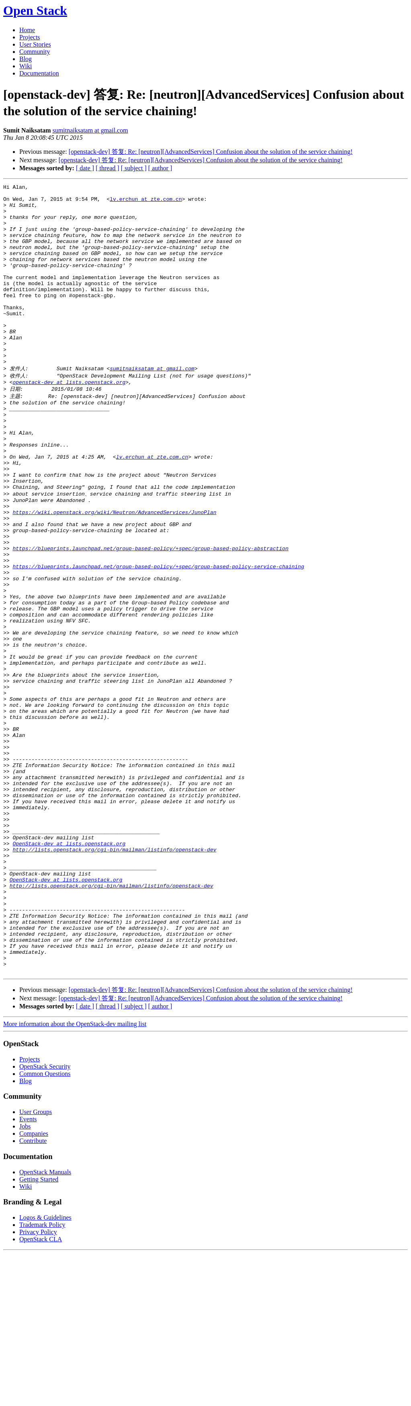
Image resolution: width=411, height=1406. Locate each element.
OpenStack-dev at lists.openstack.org (68, 970)
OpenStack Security (45, 1219)
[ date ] (85, 168)
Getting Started (38, 1331)
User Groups (35, 1264)
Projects (29, 37)
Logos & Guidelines (45, 1370)
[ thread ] (107, 168)
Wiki (25, 66)
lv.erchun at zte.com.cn (146, 202)
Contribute (33, 1293)
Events (28, 1271)
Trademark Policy (42, 1377)
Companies (33, 1286)
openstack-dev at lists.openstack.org (68, 420)
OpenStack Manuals (45, 1324)
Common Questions (45, 1226)
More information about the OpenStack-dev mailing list (74, 1176)
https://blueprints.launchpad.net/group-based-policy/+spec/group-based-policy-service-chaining (158, 638)
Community (34, 51)
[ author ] (160, 168)
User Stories (35, 44)
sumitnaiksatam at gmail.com (90, 130)
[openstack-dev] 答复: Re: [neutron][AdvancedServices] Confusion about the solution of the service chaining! (211, 151)
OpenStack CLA (40, 1391)
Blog (25, 58)
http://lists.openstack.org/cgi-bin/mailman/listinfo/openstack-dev (114, 978)
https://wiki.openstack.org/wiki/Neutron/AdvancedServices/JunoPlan (114, 573)
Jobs (25, 1278)
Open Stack (35, 10)
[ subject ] (134, 168)
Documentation (39, 73)
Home (27, 30)
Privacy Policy (38, 1384)
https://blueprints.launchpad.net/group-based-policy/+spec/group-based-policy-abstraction (150, 616)
